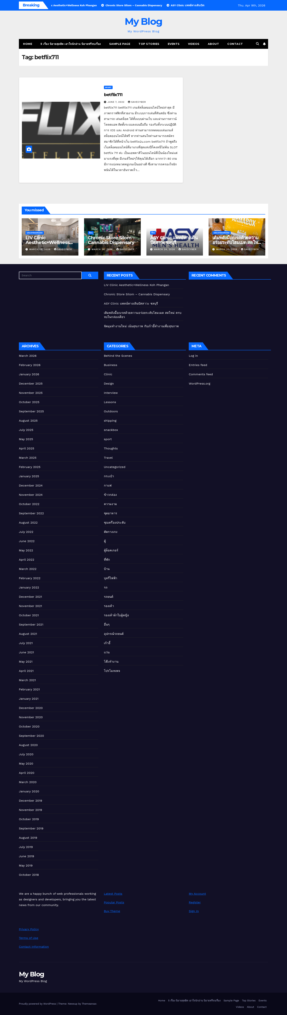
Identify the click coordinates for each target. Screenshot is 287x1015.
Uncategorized (35, 233)
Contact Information (34, 946)
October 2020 (29, 726)
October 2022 (29, 504)
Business (110, 365)
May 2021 (25, 661)
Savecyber (137, 102)
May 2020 (26, 763)
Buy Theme (112, 911)
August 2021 (28, 634)
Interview (111, 393)
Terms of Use (28, 938)
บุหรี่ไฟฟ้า (110, 578)
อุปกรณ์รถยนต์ (114, 634)
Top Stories (148, 44)
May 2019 (25, 865)
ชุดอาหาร (110, 513)
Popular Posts (114, 902)
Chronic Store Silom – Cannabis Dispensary (111, 240)
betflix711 (113, 94)
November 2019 (30, 810)
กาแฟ (108, 485)
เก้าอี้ (107, 643)
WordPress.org (199, 383)
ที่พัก (107, 559)
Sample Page (119, 44)
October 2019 (29, 819)
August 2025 (28, 420)
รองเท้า (109, 606)
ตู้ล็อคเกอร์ (111, 550)
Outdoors (111, 411)
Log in (193, 356)
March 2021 (27, 680)
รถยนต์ (108, 596)
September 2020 (31, 736)
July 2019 (26, 847)
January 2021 (29, 698)
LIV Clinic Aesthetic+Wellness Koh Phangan (47, 242)
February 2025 (29, 467)
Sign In (194, 911)
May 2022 (26, 550)
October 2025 (29, 402)
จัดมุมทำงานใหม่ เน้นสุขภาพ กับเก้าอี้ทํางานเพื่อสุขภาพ (141, 326)
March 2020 (28, 782)
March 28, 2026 (103, 249)
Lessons (110, 402)
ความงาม (110, 504)
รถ (106, 587)
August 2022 (28, 522)
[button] (257, 44)
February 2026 (29, 365)
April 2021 (26, 671)
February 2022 (29, 578)
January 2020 (29, 791)
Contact (235, 44)
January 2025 (29, 476)
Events (174, 44)
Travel (108, 457)
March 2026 (28, 356)
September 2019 (31, 828)
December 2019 (30, 800)
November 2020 (31, 717)
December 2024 (31, 485)
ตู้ (105, 541)
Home (27, 44)
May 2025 (26, 439)
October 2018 (29, 875)
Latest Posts (113, 893)
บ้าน (107, 569)
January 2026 (29, 374)
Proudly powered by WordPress (38, 1003)
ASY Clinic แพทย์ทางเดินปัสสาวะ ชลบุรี (173, 240)
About (213, 44)
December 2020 (31, 708)
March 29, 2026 (40, 249)
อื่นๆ (90, 233)
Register (195, 902)
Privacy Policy (29, 929)
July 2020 (26, 754)
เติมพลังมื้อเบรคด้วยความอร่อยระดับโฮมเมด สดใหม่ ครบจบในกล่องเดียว (236, 242)
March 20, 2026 (227, 249)
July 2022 (26, 532)
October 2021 (29, 615)
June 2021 (26, 652)
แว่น (107, 652)
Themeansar (89, 1003)
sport (108, 87)
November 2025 (31, 393)
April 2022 (26, 559)
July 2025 (26, 430)
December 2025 (31, 383)
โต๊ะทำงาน (111, 661)
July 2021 (26, 643)
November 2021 (30, 606)
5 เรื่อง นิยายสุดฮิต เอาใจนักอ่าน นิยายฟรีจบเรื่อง (70, 44)
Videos (194, 44)
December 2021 (30, 596)
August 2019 (28, 837)
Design (109, 383)
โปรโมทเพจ (112, 671)
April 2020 (26, 773)
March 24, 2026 (165, 249)
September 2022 (31, 513)
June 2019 (26, 856)
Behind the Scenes (118, 356)
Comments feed (201, 374)
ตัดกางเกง (111, 532)
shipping (110, 420)
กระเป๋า (109, 476)
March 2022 (27, 569)
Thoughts (111, 448)
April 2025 (26, 448)
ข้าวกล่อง (110, 495)
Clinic (108, 374)
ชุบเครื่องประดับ (114, 522)
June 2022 (27, 541)
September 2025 (31, 411)
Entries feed (198, 365)
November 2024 (31, 495)
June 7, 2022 (116, 102)
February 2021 (29, 689)
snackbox (111, 430)
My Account (197, 893)
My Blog (143, 21)
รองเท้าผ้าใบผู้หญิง (116, 615)
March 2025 (27, 457)
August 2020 (28, 745)
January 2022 (29, 587)
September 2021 (31, 624)
